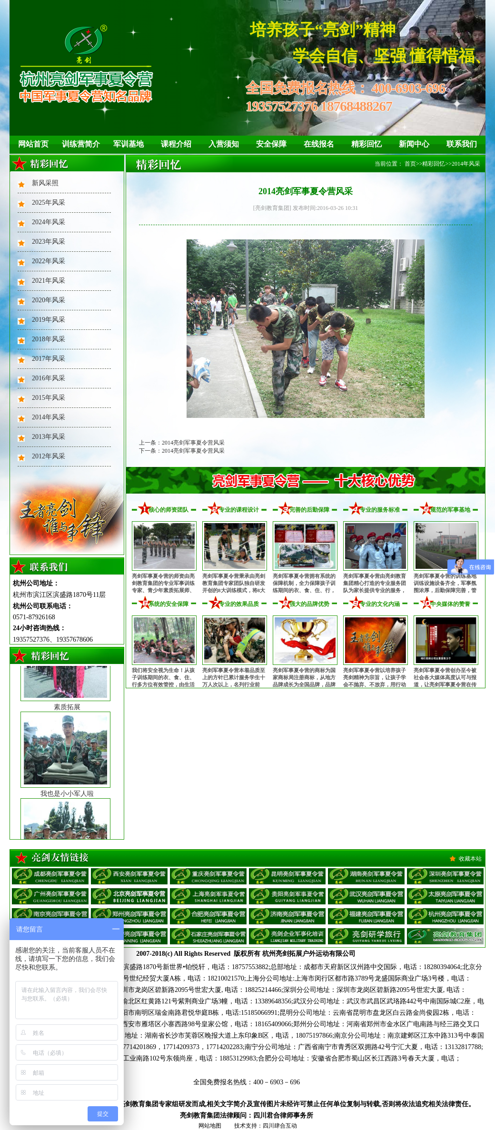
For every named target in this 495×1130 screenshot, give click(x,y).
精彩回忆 (366, 144)
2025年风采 (48, 202)
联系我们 (461, 144)
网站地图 (209, 1125)
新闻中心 (414, 144)
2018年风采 (48, 339)
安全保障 (271, 144)
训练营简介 (81, 144)
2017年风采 (48, 358)
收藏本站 (470, 858)
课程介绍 (176, 144)
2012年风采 (48, 456)
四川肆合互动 (280, 1125)
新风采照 (45, 183)
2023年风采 (48, 241)
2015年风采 (48, 397)
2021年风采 (48, 280)
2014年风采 (48, 417)
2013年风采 (48, 436)
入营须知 (223, 144)
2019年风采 (48, 319)
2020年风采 (48, 300)
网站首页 (33, 144)
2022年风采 (48, 261)
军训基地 (128, 144)
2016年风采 (48, 378)
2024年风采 (48, 222)
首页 (410, 163)
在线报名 (319, 144)
